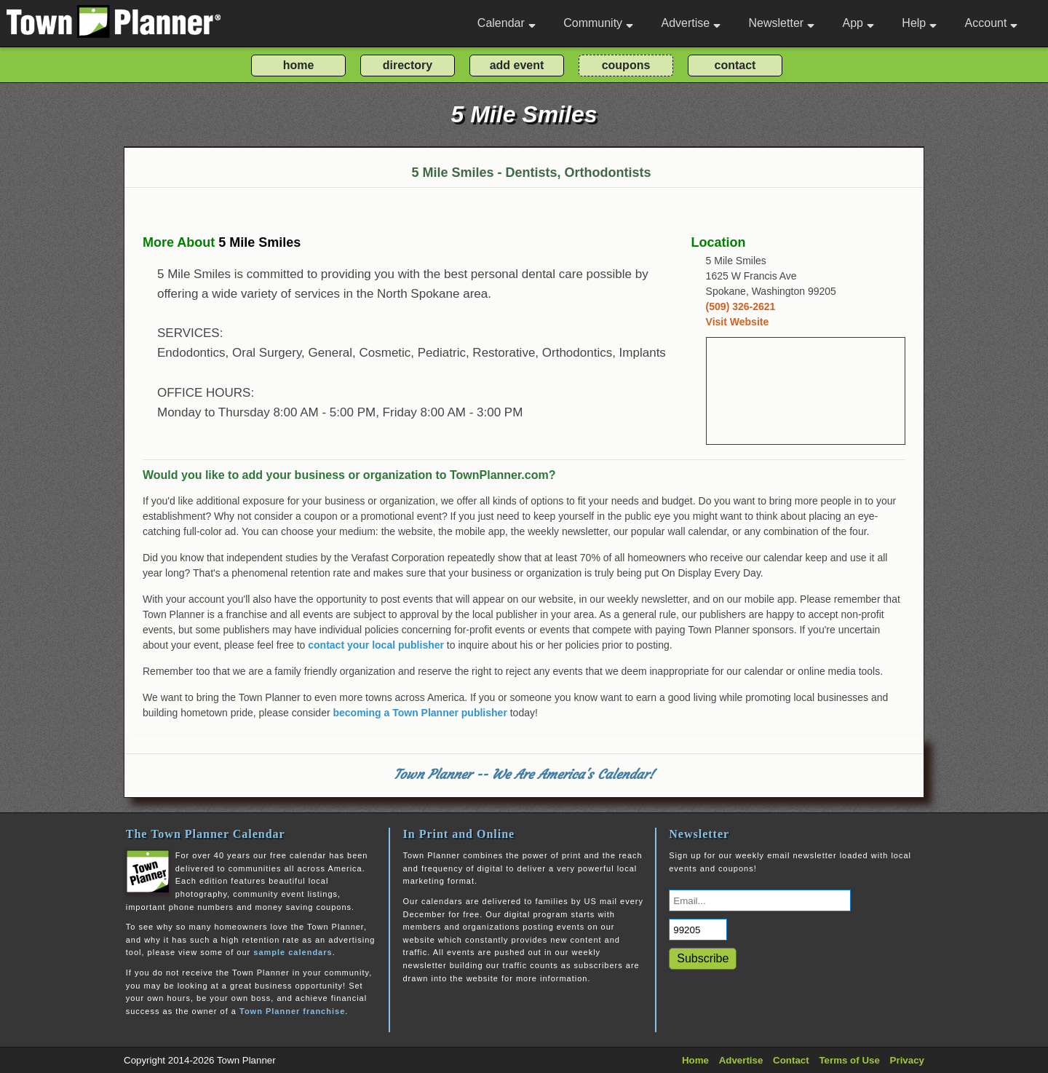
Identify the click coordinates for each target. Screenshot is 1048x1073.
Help (919, 23)
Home (695, 1060)
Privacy (907, 1060)
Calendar (506, 23)
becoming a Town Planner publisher (420, 712)
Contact (791, 1060)
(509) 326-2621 (741, 306)
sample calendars (292, 952)
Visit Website (737, 322)
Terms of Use (849, 1060)
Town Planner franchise (292, 1011)
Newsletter (782, 23)
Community (598, 23)
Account (991, 23)
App (857, 23)
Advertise (690, 23)
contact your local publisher (376, 645)
